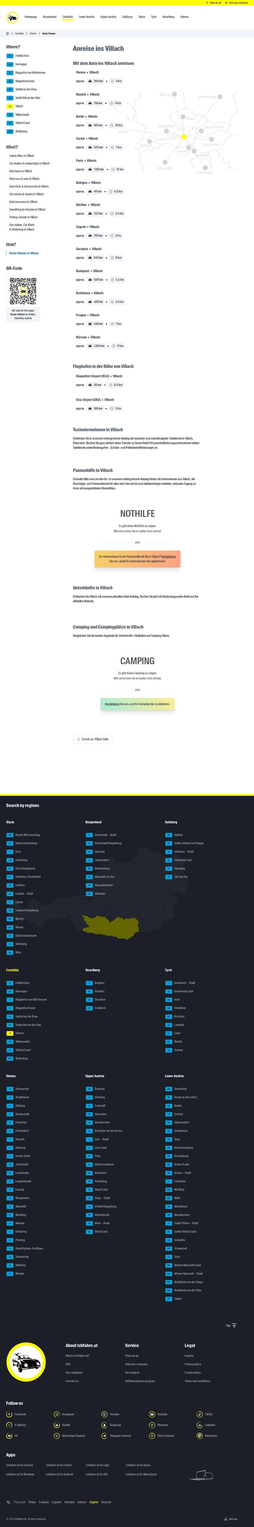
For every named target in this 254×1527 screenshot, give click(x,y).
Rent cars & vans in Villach (24, 179)
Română (69, 1502)
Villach (33, 33)
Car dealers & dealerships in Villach (29, 163)
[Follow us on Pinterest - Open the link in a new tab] (170, 1425)
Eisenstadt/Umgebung (104, 843)
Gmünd (174, 1114)
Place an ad (131, 1356)
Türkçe (32, 1502)
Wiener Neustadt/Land (183, 1265)
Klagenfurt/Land (20, 81)
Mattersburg (98, 868)
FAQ (68, 1364)
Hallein (174, 835)
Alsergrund (18, 1089)
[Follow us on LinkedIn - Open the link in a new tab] (218, 1425)
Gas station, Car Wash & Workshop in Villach (21, 227)
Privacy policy (193, 1364)
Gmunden (96, 1114)
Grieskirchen (98, 1122)
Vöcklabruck (97, 1215)
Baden (173, 1106)
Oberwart (95, 894)
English (93, 1502)
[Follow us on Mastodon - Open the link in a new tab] (218, 1436)
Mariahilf (16, 1206)
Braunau (95, 1089)
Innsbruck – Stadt (180, 983)
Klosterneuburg (179, 1148)
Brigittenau (18, 1097)
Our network (132, 1373)
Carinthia (19, 33)
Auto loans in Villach (20, 171)
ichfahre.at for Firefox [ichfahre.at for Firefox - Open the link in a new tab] (59, 1465)
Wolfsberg (17, 131)
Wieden (15, 1274)
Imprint (189, 1356)
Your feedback (74, 1373)
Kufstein (175, 1016)
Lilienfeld (175, 1181)
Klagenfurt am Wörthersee (26, 73)
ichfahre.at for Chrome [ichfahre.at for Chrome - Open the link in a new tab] (19, 1465)
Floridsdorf (18, 1131)
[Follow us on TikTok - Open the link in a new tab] (218, 1414)
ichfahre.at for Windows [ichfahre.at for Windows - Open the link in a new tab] (20, 1474)
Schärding (96, 1181)
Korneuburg (177, 1156)
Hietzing (16, 1148)
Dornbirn (95, 1000)
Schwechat (176, 1248)
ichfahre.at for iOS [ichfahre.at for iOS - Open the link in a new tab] (97, 1474)
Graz (14, 852)
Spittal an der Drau (22, 89)
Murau (15, 927)
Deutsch (106, 1502)
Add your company (136, 1364)
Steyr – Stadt (98, 1198)
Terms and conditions (197, 1381)
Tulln (172, 1257)
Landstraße (18, 1173)
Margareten (18, 1198)
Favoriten (17, 1122)
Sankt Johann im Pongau (184, 843)
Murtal (15, 919)
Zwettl (173, 1299)
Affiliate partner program (140, 1381)
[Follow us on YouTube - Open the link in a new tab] (170, 1414)
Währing (16, 1265)
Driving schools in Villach (23, 217)
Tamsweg (175, 868)
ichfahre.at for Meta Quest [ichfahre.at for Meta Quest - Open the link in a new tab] (141, 1474)
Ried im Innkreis (100, 1164)
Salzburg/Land (178, 860)
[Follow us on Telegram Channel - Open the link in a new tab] (122, 1436)
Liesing (15, 1190)
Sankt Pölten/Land (180, 1232)
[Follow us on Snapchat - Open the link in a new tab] (122, 1425)
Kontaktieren (168, 557)
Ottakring (17, 1232)
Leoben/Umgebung (22, 910)
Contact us (72, 1381)
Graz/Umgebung (21, 868)
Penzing (16, 1240)
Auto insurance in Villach (23, 202)
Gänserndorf (177, 1122)
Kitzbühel (175, 1008)
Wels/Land (97, 1232)
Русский (19, 1502)
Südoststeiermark (22, 936)
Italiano (81, 1502)
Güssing (95, 852)
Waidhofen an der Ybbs (183, 1290)
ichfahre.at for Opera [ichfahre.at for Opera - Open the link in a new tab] (138, 1465)
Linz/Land (96, 1148)
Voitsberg (17, 944)
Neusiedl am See (100, 877)
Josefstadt (17, 1164)
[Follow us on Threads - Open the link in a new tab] (122, 1414)
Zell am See (176, 877)
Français (44, 1502)
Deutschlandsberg (22, 843)
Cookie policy (193, 1373)
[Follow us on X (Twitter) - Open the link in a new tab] (27, 1425)
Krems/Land (177, 1164)
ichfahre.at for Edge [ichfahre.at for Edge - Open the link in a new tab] (97, 1465)
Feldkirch (96, 1008)
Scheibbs (175, 1240)
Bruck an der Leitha (181, 1097)
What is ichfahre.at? (77, 1356)
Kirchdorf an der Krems (104, 1131)
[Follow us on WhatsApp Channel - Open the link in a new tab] (75, 1436)
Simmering (18, 1257)
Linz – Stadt (97, 1139)
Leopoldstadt (19, 1181)
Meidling (16, 1215)
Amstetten (176, 1089)
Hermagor (17, 64)
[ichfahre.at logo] (12, 18)
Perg (93, 1156)
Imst (172, 1000)
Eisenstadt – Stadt (101, 835)
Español (56, 1502)
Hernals (16, 1139)
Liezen (15, 902)
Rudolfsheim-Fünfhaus (25, 1248)
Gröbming (17, 860)
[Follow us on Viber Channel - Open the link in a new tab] (170, 1436)
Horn (172, 1139)
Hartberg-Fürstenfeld (24, 877)
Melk (172, 1198)
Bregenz (95, 983)
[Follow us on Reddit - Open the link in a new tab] (75, 1425)
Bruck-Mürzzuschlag (23, 835)
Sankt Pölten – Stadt (181, 1223)
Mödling (174, 1190)
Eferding (95, 1097)
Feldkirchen (18, 56)
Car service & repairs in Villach (26, 194)
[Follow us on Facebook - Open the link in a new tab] (27, 1414)
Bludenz (95, 991)
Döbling (16, 1106)
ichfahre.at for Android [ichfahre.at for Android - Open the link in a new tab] (59, 1474)
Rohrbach (96, 1173)
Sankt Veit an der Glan (23, 98)
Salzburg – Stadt (179, 852)
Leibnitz (16, 885)
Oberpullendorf (99, 885)
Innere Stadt (18, 1156)
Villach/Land (18, 123)
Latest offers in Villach (21, 156)
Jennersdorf (97, 860)
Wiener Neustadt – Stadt (184, 1274)
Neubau (16, 1223)
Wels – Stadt (98, 1223)
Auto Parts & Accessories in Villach (29, 186)
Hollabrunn (176, 1131)
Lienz (172, 1033)
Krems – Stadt (178, 1173)
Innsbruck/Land (179, 991)
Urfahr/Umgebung (101, 1206)
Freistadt (95, 1106)
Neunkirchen (177, 1215)
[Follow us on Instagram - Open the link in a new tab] (75, 1414)
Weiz (14, 952)
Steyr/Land (97, 1190)
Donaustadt (18, 1114)
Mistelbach (176, 1206)
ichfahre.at (20, 1519)
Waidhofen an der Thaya (184, 1282)
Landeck (174, 1025)
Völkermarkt (18, 115)
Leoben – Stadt (20, 894)
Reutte (173, 1042)
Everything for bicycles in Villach (27, 209)
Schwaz (174, 1050)
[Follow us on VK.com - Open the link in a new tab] (27, 1436)
